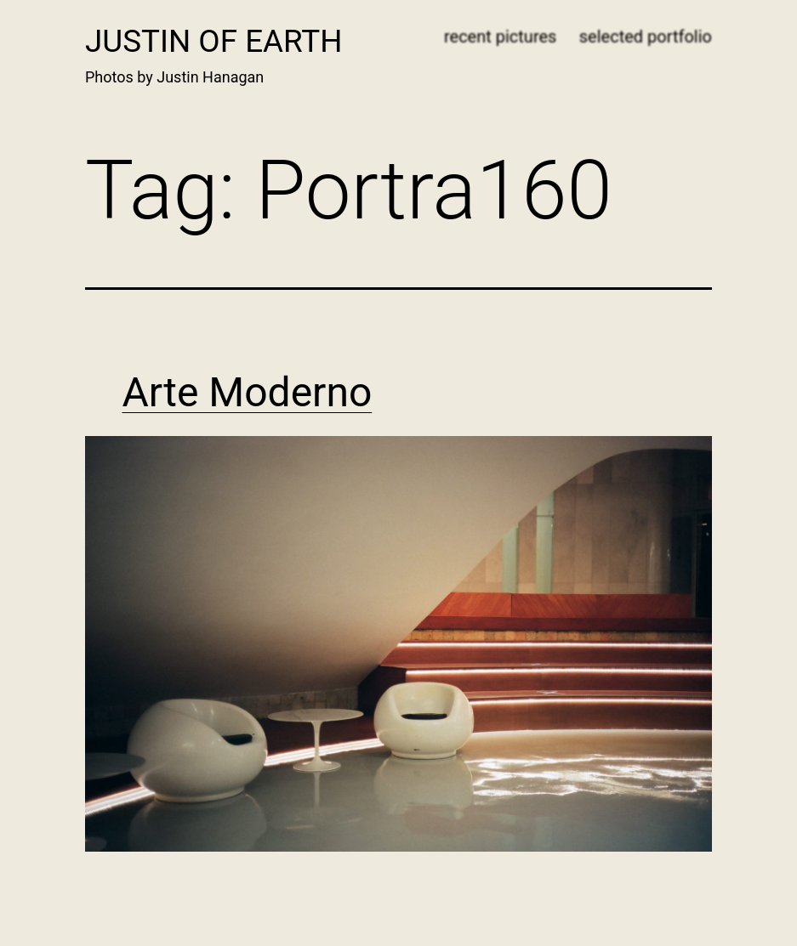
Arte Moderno (247, 392)
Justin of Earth (214, 41)
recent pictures (500, 36)
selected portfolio (645, 36)
